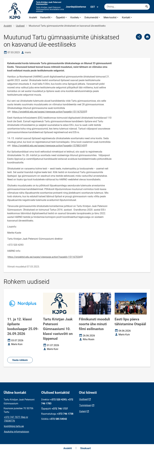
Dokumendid (92, 17)
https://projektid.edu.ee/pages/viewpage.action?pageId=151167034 (45, 256)
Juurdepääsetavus (76, 6)
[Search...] (146, 6)
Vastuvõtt (46, 17)
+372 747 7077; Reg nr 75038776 (16, 419)
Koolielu (75, 17)
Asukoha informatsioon (16, 431)
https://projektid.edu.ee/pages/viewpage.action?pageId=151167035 (50, 111)
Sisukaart (85, 448)
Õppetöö (61, 17)
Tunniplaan (85, 405)
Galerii (82, 411)
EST (95, 7)
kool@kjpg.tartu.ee (14, 426)
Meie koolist (111, 17)
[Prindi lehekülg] (147, 37)
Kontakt (127, 17)
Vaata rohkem (20, 360)
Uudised (20, 25)
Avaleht (33, 17)
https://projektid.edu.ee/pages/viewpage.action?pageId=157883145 (50, 145)
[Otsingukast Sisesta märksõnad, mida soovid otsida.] (127, 7)
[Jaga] (139, 37)
